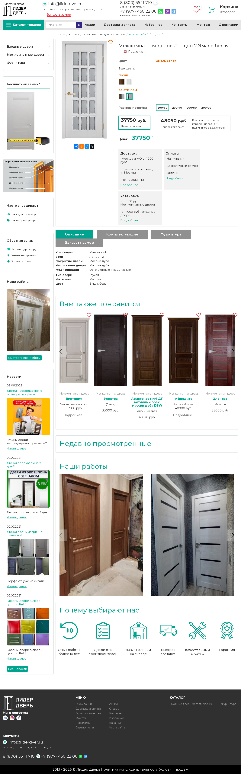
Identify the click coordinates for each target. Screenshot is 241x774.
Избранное (153, 25)
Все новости (17, 669)
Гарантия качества (88, 713)
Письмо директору (23, 249)
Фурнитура (16, 63)
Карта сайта (117, 727)
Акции (90, 25)
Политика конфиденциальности (129, 769)
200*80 (192, 107)
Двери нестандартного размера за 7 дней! (24, 392)
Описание (74, 234)
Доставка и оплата (119, 25)
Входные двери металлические (191, 704)
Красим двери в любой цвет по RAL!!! (24, 602)
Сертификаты (85, 727)
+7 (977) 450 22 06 (138, 11)
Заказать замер (59, 14)
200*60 (162, 107)
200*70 (177, 107)
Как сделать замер (23, 214)
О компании (228, 25)
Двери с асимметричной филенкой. (25, 533)
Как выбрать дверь (23, 220)
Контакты (179, 25)
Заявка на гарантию (24, 255)
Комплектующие (122, 234)
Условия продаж (173, 769)
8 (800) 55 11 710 (136, 2)
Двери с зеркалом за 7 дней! (24, 464)
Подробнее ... (130, 185)
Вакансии (115, 722)
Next (232, 351)
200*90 (206, 107)
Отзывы (114, 708)
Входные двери (20, 46)
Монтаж (203, 25)
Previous (61, 351)
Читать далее (17, 448)
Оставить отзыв (21, 261)
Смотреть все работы (24, 358)
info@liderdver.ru (65, 3)
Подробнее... (74, 415)
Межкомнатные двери (25, 54)
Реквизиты (83, 722)
